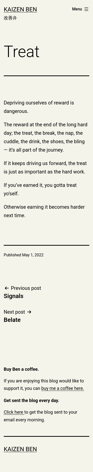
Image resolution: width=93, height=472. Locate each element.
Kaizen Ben (20, 9)
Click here (14, 412)
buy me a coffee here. (62, 388)
